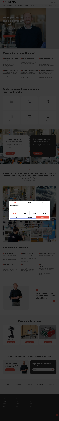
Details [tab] (29, 202)
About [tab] (43, 202)
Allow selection (29, 217)
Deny (16, 217)
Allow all (42, 217)
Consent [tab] (16, 202)
